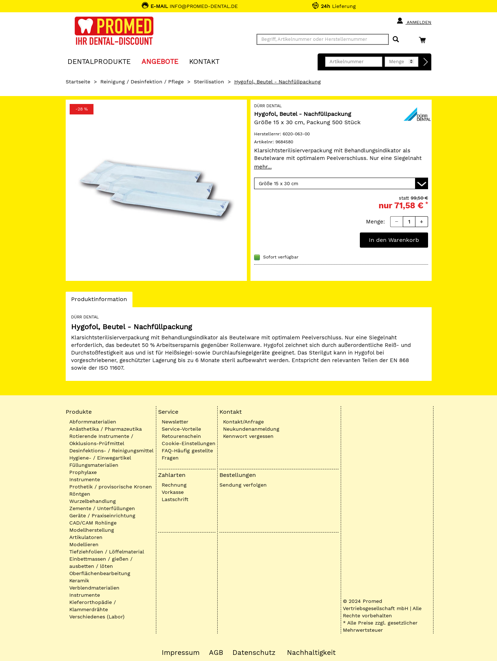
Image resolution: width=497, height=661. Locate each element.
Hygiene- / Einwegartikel (100, 458)
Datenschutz (253, 653)
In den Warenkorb (394, 239)
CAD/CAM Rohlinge (93, 523)
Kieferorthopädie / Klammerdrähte (92, 605)
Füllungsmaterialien (93, 465)
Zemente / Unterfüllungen (102, 508)
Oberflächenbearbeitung (99, 573)
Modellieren (84, 544)
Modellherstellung (91, 530)
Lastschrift (175, 499)
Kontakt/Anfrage (243, 422)
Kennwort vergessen (248, 436)
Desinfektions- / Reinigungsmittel (111, 450)
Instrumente (84, 479)
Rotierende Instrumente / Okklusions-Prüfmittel (101, 439)
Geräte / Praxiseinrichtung (102, 515)
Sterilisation (209, 81)
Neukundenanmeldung (251, 429)
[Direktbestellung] (425, 62)
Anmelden (413, 21)
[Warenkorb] (424, 40)
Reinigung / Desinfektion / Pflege (142, 81)
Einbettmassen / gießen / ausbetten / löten (100, 562)
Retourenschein (181, 436)
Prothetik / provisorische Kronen (110, 487)
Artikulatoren (86, 537)
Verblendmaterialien (94, 588)
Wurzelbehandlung (92, 501)
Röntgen (79, 494)
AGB (216, 653)
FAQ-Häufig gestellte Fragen (187, 454)
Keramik (79, 580)
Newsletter (175, 422)
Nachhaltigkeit (311, 653)
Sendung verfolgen (243, 485)
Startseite (78, 81)
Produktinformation (99, 301)
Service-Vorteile (181, 429)
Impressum (181, 653)
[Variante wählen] (341, 183)
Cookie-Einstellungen (188, 443)
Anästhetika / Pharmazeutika (105, 429)
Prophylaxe (83, 472)
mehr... (263, 167)
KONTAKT (204, 61)
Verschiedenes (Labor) (97, 616)
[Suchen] (396, 39)
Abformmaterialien (92, 422)
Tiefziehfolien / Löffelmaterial (106, 552)
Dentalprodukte (99, 61)
